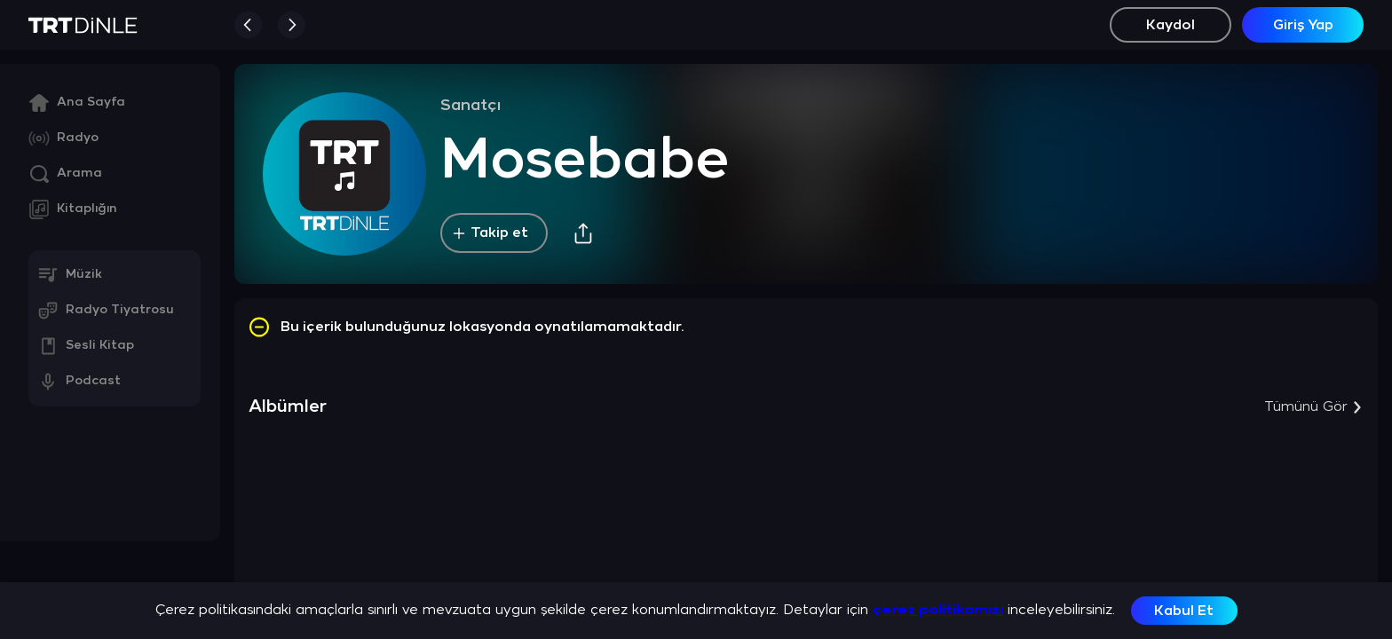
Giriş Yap (1303, 25)
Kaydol (1170, 25)
